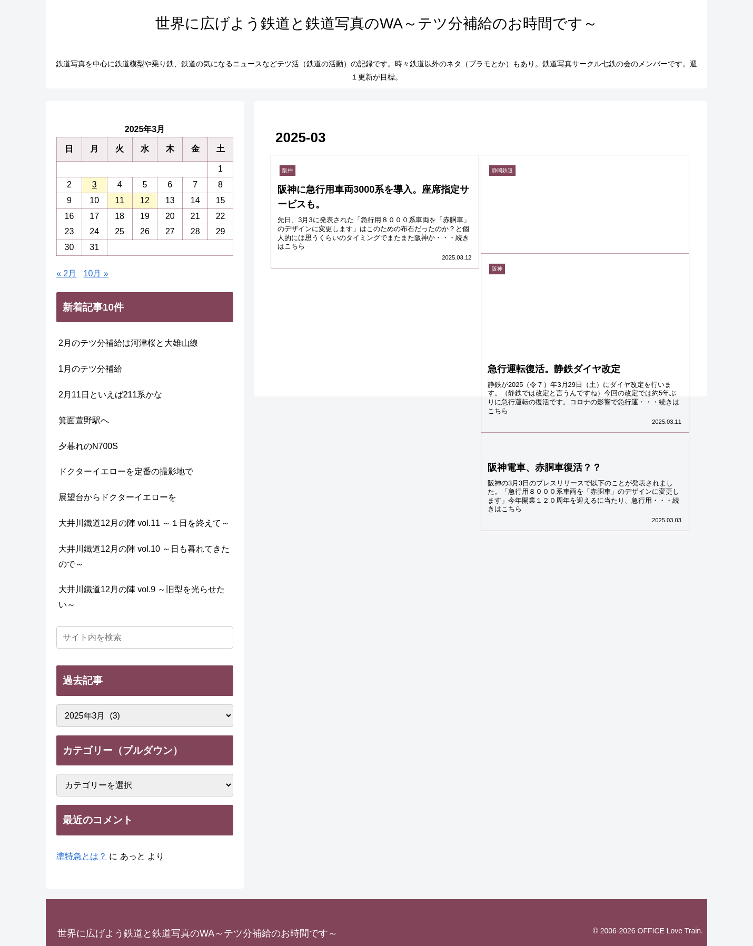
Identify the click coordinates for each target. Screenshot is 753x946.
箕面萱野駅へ (83, 420)
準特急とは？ (81, 856)
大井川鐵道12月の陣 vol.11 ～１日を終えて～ (144, 523)
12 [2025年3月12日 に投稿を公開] (145, 200)
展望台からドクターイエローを (117, 497)
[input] (144, 637)
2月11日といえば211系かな (110, 394)
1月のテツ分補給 (90, 368)
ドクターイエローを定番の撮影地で (125, 471)
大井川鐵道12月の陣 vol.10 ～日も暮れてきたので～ (144, 556)
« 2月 (66, 273)
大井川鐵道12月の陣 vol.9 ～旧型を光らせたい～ (141, 597)
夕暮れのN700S (88, 446)
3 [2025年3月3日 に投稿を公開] (94, 184)
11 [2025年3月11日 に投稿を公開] (119, 200)
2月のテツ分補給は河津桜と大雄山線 (128, 342)
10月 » (96, 273)
